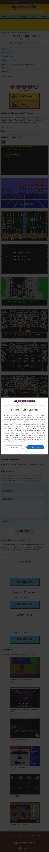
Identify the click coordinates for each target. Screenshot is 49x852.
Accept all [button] (35, 447)
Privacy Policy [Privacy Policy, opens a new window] (20, 442)
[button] (24, 452)
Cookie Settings (9, 442)
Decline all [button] (14, 447)
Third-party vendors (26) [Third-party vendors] (32, 426)
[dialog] (24, 425)
